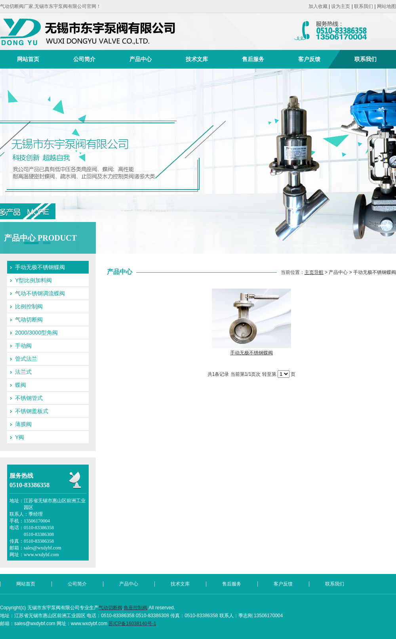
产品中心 (140, 59)
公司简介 (84, 59)
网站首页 (28, 59)
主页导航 (314, 272)
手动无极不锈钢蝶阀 (40, 267)
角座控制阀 (135, 607)
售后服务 (253, 59)
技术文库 (197, 59)
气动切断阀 (29, 319)
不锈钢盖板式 (31, 411)
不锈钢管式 (29, 398)
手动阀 (23, 345)
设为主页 (340, 6)
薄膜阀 (23, 424)
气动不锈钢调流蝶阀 (40, 293)
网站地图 (386, 6)
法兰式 (23, 372)
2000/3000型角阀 (36, 332)
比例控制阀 (29, 306)
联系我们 (363, 6)
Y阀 (19, 437)
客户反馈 (309, 59)
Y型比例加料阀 (33, 280)
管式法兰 (26, 359)
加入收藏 (317, 6)
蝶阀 (20, 385)
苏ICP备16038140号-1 (132, 623)
